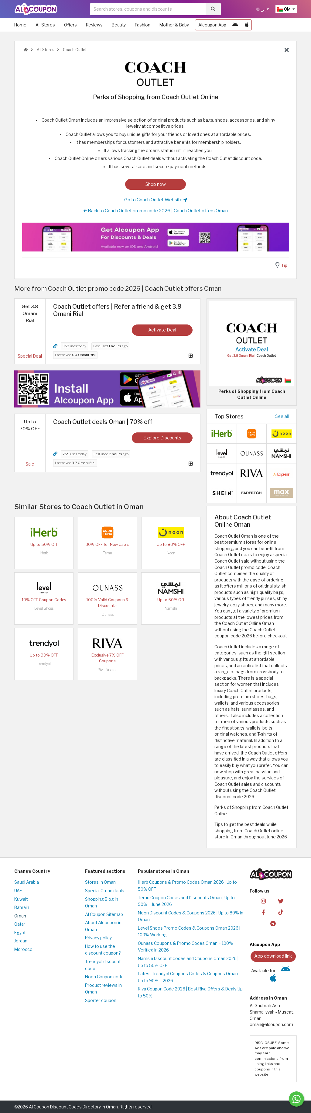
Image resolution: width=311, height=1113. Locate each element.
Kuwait (21, 899)
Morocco (23, 949)
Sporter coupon (100, 1000)
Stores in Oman (100, 882)
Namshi (171, 608)
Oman (20, 916)
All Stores (45, 25)
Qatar (19, 924)
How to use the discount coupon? (103, 950)
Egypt (20, 932)
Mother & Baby (174, 25)
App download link (273, 956)
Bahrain (21, 907)
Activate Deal (162, 330)
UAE (18, 890)
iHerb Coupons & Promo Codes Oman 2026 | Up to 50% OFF (187, 886)
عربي (262, 9)
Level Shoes (43, 608)
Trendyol (44, 663)
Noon (171, 553)
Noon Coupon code (104, 976)
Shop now (155, 184)
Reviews (94, 25)
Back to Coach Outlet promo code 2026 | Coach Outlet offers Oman (156, 211)
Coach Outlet (74, 49)
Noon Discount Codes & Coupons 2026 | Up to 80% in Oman (190, 916)
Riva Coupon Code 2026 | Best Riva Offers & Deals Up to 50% (190, 992)
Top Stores (229, 416)
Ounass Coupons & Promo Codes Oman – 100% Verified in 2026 (185, 947)
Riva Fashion (107, 669)
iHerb (44, 553)
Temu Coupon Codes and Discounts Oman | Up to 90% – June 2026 (186, 901)
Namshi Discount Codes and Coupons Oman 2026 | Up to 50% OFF (188, 962)
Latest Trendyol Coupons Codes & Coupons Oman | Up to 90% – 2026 (189, 977)
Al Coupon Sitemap (104, 914)
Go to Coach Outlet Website (155, 200)
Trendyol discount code (103, 965)
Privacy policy (98, 937)
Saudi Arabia (26, 882)
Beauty (119, 25)
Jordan (20, 940)
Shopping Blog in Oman (101, 903)
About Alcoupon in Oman (103, 926)
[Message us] (296, 1099)
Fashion (142, 25)
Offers (70, 25)
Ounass (107, 614)
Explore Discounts (162, 438)
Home (20, 25)
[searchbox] (148, 9)
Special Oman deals (104, 890)
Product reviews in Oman (103, 989)
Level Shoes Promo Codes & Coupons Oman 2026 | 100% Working (189, 932)
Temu (107, 553)
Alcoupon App (212, 25)
